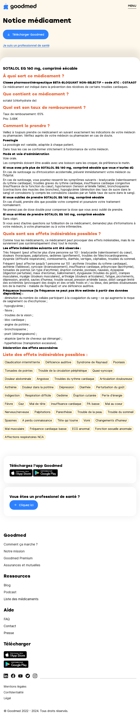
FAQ (7, 619)
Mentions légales (15, 686)
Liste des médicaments (21, 599)
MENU (132, 6)
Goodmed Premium (18, 558)
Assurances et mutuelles (22, 565)
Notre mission (14, 551)
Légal (7, 698)
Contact (10, 626)
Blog (7, 585)
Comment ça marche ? (21, 544)
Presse (9, 633)
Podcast (10, 592)
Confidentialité (14, 692)
